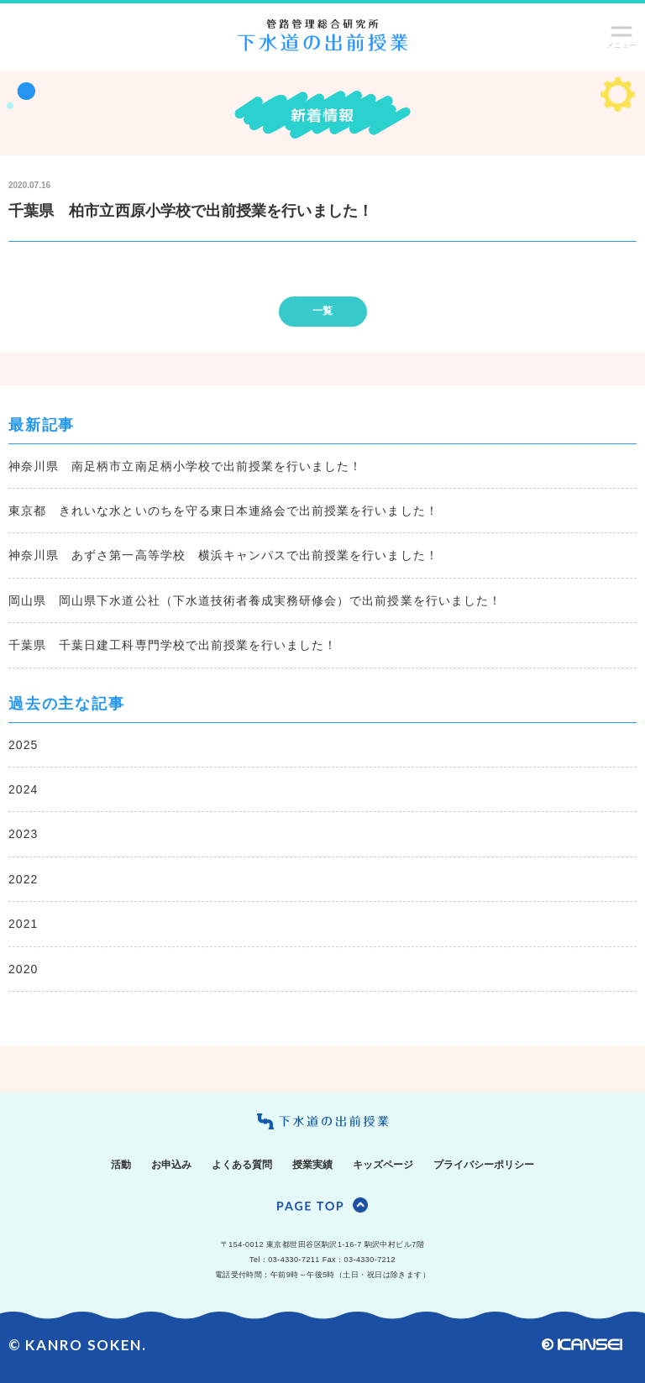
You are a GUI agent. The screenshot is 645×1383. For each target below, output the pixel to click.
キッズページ (383, 1165)
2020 (23, 969)
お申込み (171, 1165)
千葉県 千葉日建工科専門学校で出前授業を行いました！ (172, 645)
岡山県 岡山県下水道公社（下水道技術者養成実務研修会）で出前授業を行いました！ (254, 600)
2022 (23, 879)
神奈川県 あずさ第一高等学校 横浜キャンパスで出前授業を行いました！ (223, 556)
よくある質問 (242, 1165)
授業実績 (312, 1165)
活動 (121, 1165)
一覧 (322, 311)
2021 (23, 924)
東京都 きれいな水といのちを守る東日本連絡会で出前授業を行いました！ (223, 511)
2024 (23, 789)
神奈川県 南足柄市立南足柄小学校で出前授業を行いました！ (185, 466)
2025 (23, 745)
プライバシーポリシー (483, 1165)
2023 (23, 834)
